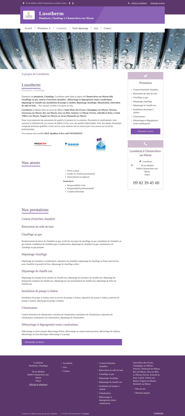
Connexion (158, 413)
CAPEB (86, 413)
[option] (42, 144)
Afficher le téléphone (139, 3)
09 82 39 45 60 (146, 182)
